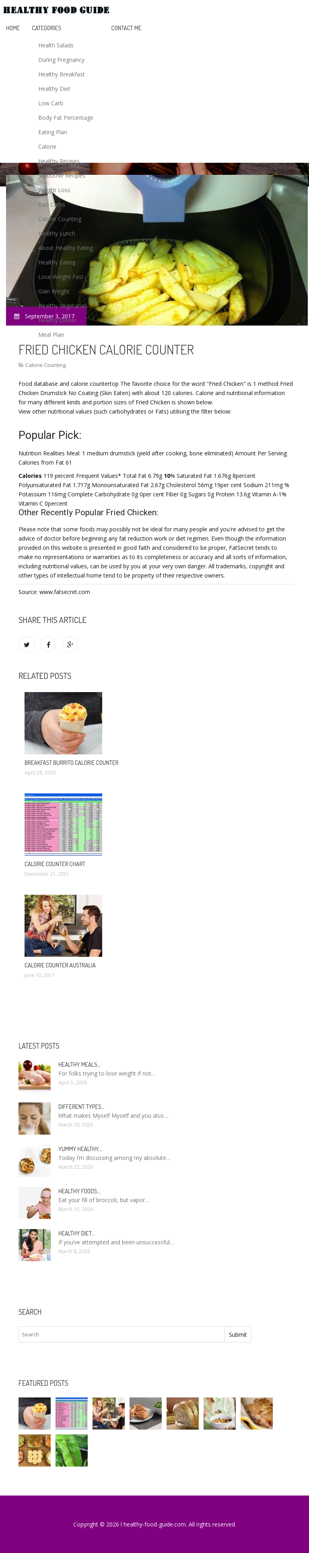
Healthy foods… (79, 1191)
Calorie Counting (59, 219)
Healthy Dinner (57, 320)
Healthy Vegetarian (62, 305)
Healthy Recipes (59, 161)
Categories (46, 28)
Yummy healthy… (80, 1149)
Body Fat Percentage (65, 117)
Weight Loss (54, 190)
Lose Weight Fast (61, 277)
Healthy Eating (57, 262)
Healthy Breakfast (61, 74)
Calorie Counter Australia (60, 965)
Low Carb (50, 103)
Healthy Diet (54, 88)
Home (13, 28)
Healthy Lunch (56, 233)
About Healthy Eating (65, 248)
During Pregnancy (61, 60)
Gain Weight (54, 291)
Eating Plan (52, 132)
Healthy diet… (76, 1233)
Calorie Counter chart (55, 864)
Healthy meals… (79, 1064)
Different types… (81, 1106)
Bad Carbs (51, 204)
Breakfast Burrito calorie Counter (72, 762)
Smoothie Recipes (61, 175)
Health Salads (56, 45)
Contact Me (126, 28)
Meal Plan (51, 334)
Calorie (47, 146)
